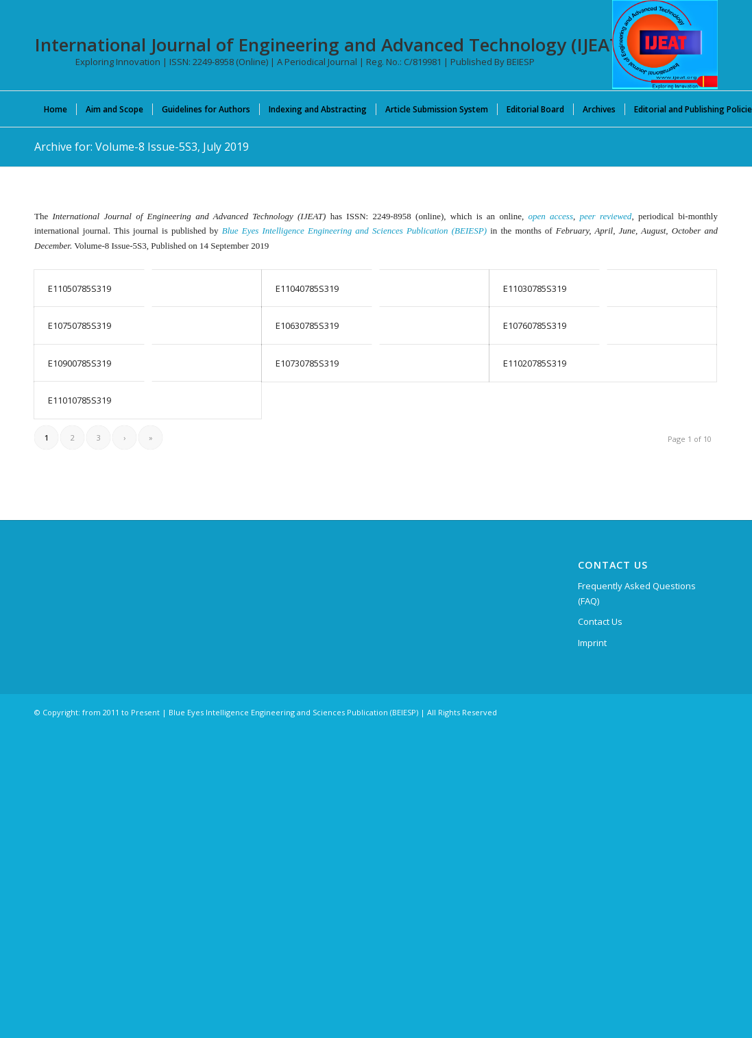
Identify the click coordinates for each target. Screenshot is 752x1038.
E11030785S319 (534, 288)
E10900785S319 (79, 363)
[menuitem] (55, 109)
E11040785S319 (307, 288)
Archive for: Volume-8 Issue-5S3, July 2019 (141, 146)
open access (550, 216)
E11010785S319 (79, 400)
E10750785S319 (79, 325)
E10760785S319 (534, 325)
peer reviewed (606, 216)
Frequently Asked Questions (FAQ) (637, 593)
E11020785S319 (534, 363)
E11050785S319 (79, 288)
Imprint (592, 643)
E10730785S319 (307, 363)
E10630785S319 (307, 325)
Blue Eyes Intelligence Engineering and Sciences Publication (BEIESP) (354, 230)
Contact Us (600, 621)
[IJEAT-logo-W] (665, 44)
